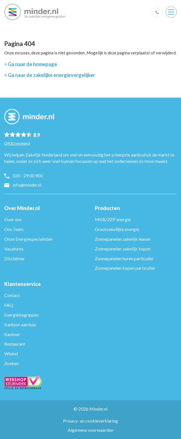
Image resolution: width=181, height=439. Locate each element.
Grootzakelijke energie (117, 229)
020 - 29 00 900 (28, 175)
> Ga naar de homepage (30, 64)
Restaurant (14, 343)
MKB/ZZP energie (113, 219)
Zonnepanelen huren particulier (124, 258)
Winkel (11, 353)
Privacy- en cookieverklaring (90, 420)
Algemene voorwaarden (90, 430)
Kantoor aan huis (20, 324)
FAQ (8, 305)
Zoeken (11, 363)
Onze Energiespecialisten (28, 239)
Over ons (13, 219)
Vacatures (13, 248)
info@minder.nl (27, 184)
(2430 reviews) (17, 143)
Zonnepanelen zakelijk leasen (123, 239)
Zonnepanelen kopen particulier (125, 268)
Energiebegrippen (21, 314)
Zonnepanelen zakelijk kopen (123, 248)
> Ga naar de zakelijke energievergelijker (49, 75)
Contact (12, 295)
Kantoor (12, 334)
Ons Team (13, 229)
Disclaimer (14, 258)
